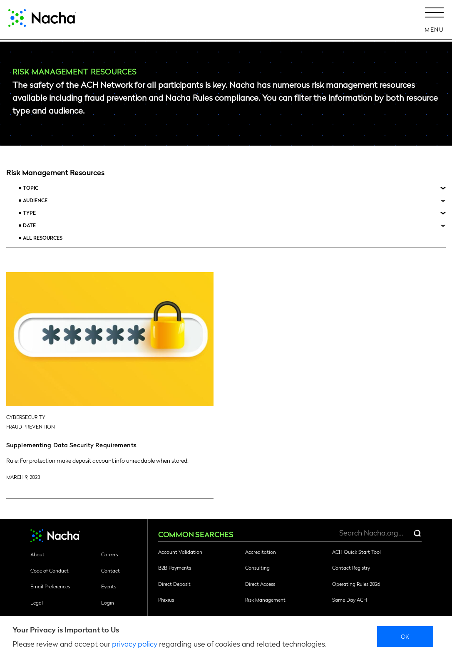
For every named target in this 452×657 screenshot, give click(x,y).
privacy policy (134, 643)
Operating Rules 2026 (356, 583)
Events (108, 586)
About (37, 554)
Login (107, 602)
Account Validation (180, 551)
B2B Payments (174, 567)
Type (29, 213)
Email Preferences (50, 586)
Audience (35, 200)
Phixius (166, 599)
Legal (36, 602)
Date (29, 225)
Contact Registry (351, 567)
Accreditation (260, 551)
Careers (109, 554)
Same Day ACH (349, 599)
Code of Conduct (49, 570)
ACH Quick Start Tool (356, 551)
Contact (110, 570)
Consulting (257, 567)
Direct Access (260, 583)
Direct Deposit (174, 583)
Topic (30, 188)
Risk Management (265, 599)
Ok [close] (405, 636)
